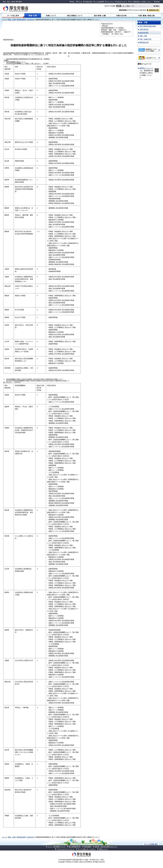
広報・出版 (143, 36)
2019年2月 (30, 19)
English (158, 1)
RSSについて (103, 849)
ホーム (80, 1)
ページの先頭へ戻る (151, 844)
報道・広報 (32, 15)
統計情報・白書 (100, 15)
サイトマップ (110, 1)
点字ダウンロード (122, 1)
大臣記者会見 (143, 29)
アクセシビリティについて (66, 849)
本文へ (73, 1)
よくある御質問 (99, 1)
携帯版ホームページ (146, 68)
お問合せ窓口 (88, 1)
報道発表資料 (21, 19)
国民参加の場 (153, 10)
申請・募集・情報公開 (146, 15)
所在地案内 (87, 847)
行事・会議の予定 (145, 39)
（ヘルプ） (148, 1)
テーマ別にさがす (13, 16)
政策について (51, 15)
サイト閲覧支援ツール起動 (137, 1)
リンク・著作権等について (56, 847)
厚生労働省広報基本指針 (147, 26)
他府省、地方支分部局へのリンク (106, 847)
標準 (118, 6)
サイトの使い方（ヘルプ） (87, 849)
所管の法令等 (121, 15)
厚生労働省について (75, 15)
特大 (128, 6)
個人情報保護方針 (75, 847)
